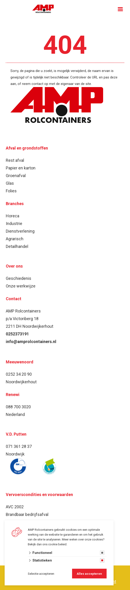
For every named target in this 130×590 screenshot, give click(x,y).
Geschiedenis (18, 278)
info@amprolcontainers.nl (31, 341)
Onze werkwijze (20, 286)
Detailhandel (17, 246)
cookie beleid (57, 544)
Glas (10, 183)
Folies (11, 190)
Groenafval (16, 175)
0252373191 (17, 333)
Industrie (14, 223)
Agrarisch (14, 238)
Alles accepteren (89, 573)
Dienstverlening (20, 231)
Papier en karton (20, 167)
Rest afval (15, 160)
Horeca (12, 215)
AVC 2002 (15, 506)
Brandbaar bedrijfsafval (27, 514)
